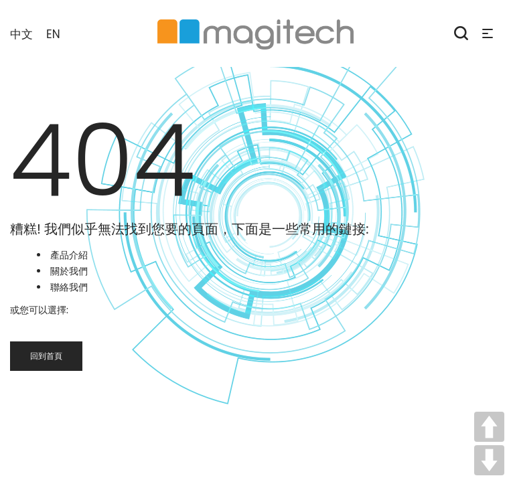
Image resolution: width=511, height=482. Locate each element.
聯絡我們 (69, 287)
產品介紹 (69, 255)
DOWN (489, 460)
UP (489, 427)
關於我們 (69, 271)
